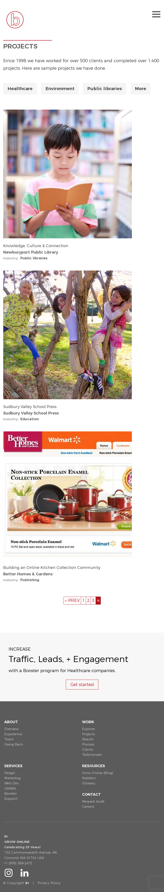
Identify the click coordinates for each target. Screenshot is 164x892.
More (140, 88)
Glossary (88, 783)
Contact (91, 794)
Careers (88, 806)
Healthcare (20, 88)
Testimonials (92, 755)
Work (88, 722)
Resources (93, 766)
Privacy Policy (49, 883)
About (11, 722)
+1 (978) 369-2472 (18, 863)
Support (11, 799)
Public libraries (104, 88)
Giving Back (13, 744)
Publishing (29, 580)
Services (13, 766)
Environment (59, 88)
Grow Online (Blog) (97, 773)
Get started (82, 684)
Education (29, 419)
